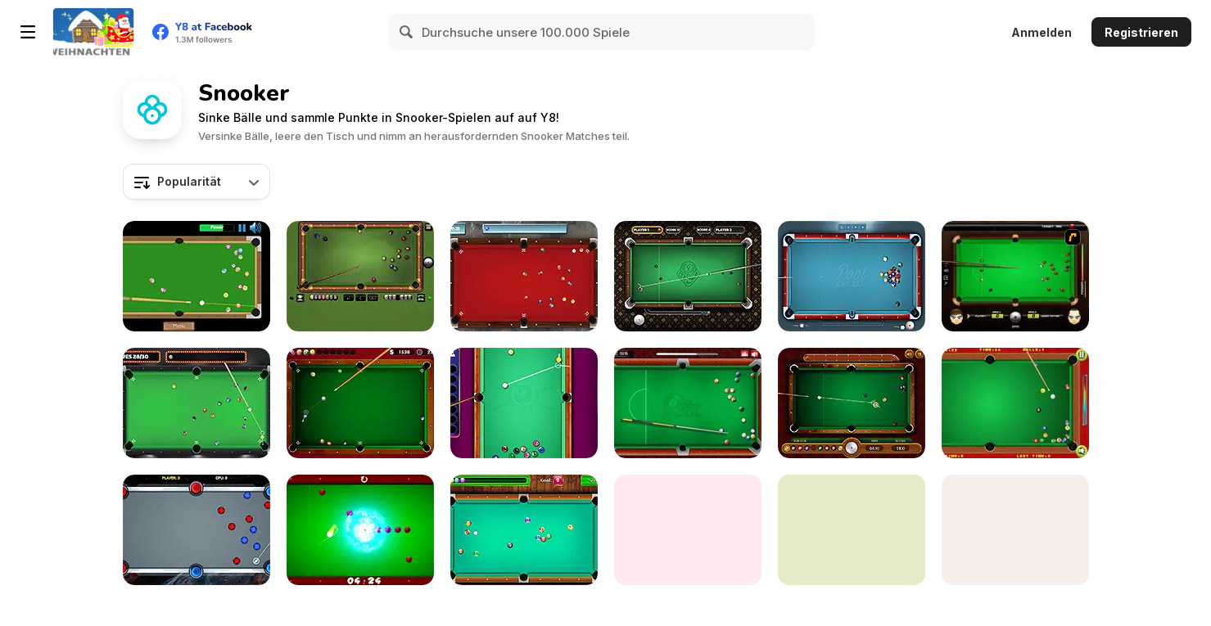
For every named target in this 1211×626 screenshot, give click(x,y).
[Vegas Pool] (196, 403)
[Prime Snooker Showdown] (851, 530)
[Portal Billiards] (196, 530)
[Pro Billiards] (360, 403)
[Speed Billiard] (196, 276)
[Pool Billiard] (524, 530)
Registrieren (1141, 32)
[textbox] (196, 181)
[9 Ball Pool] (851, 403)
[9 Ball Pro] (687, 276)
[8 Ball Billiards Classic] (360, 276)
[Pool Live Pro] (851, 276)
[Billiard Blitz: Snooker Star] (1015, 276)
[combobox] (196, 182)
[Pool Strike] (524, 276)
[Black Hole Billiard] (360, 530)
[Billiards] (687, 530)
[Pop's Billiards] (1015, 403)
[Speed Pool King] (1015, 530)
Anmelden (1041, 32)
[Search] (407, 32)
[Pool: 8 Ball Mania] (524, 403)
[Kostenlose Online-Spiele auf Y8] (93, 31)
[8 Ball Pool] (687, 403)
